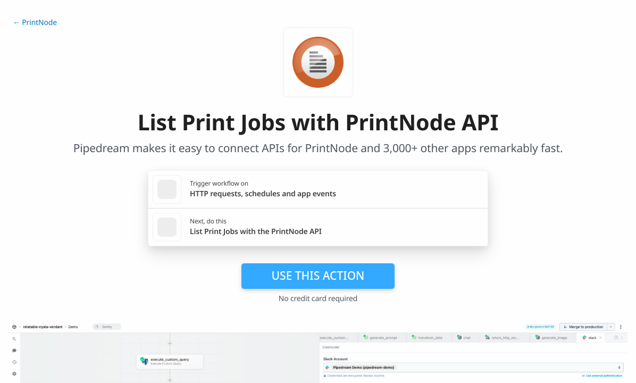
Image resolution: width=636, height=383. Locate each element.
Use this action (318, 275)
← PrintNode (35, 23)
